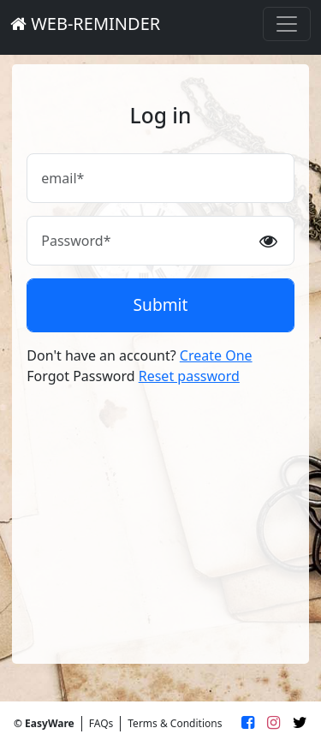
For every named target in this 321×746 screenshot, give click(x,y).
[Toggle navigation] (287, 24)
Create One (216, 355)
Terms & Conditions (175, 723)
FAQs (101, 723)
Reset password (189, 376)
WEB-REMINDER (85, 23)
